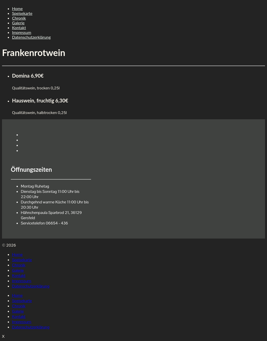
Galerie (18, 22)
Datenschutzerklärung (31, 37)
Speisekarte (22, 13)
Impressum (21, 32)
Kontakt (19, 27)
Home (17, 8)
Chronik (19, 18)
